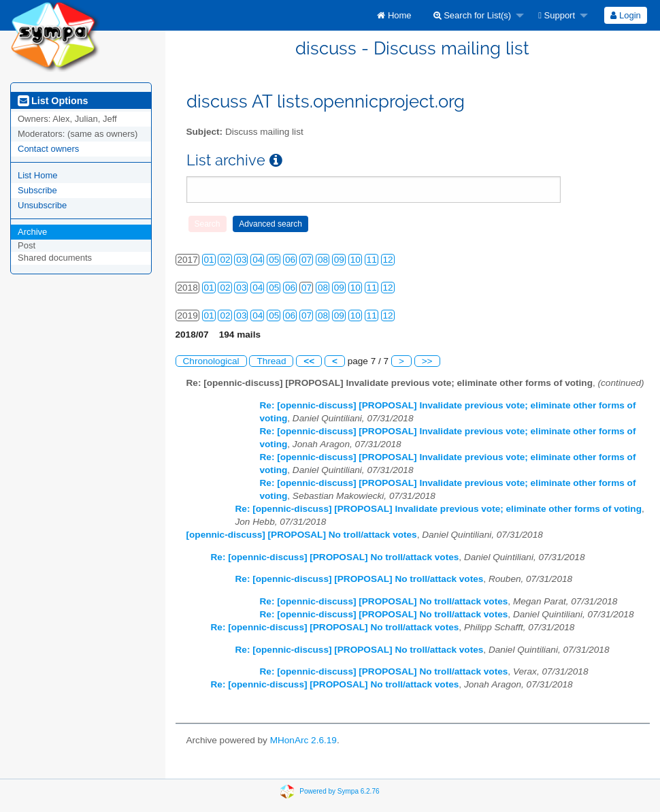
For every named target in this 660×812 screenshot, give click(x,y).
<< (308, 361)
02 (225, 260)
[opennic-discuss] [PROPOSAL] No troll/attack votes (301, 535)
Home (394, 15)
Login (625, 15)
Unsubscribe (42, 205)
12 (388, 260)
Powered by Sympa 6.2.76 (339, 791)
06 (290, 260)
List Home (38, 175)
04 (257, 260)
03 (241, 260)
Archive (32, 232)
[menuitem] (394, 15)
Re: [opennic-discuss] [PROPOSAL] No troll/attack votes (335, 557)
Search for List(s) (472, 15)
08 (323, 260)
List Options (53, 100)
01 (209, 260)
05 (274, 260)
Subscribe (37, 190)
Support (556, 15)
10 (355, 260)
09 (339, 260)
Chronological (211, 361)
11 (372, 260)
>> (427, 361)
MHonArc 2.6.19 (303, 740)
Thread (271, 361)
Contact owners (48, 149)
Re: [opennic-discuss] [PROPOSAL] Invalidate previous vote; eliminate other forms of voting (438, 509)
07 (306, 260)
